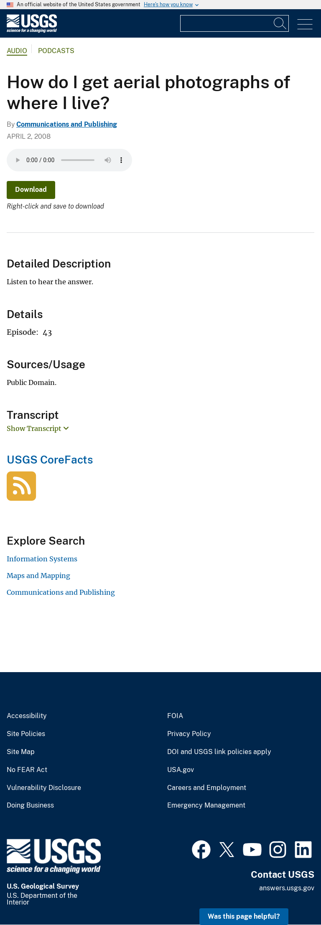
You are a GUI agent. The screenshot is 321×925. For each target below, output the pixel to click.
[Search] (280, 23)
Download (31, 190)
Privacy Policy (189, 734)
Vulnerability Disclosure (44, 788)
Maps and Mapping (38, 575)
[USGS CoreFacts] (21, 496)
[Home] (32, 31)
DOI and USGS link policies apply (219, 752)
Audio (17, 51)
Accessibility (27, 716)
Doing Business (30, 805)
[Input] (234, 23)
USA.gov (180, 770)
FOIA (175, 716)
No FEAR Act (27, 770)
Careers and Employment (206, 788)
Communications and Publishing (66, 124)
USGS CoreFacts (50, 459)
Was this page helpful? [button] (244, 916)
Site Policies (26, 734)
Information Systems (42, 559)
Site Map (21, 752)
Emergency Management (206, 805)
